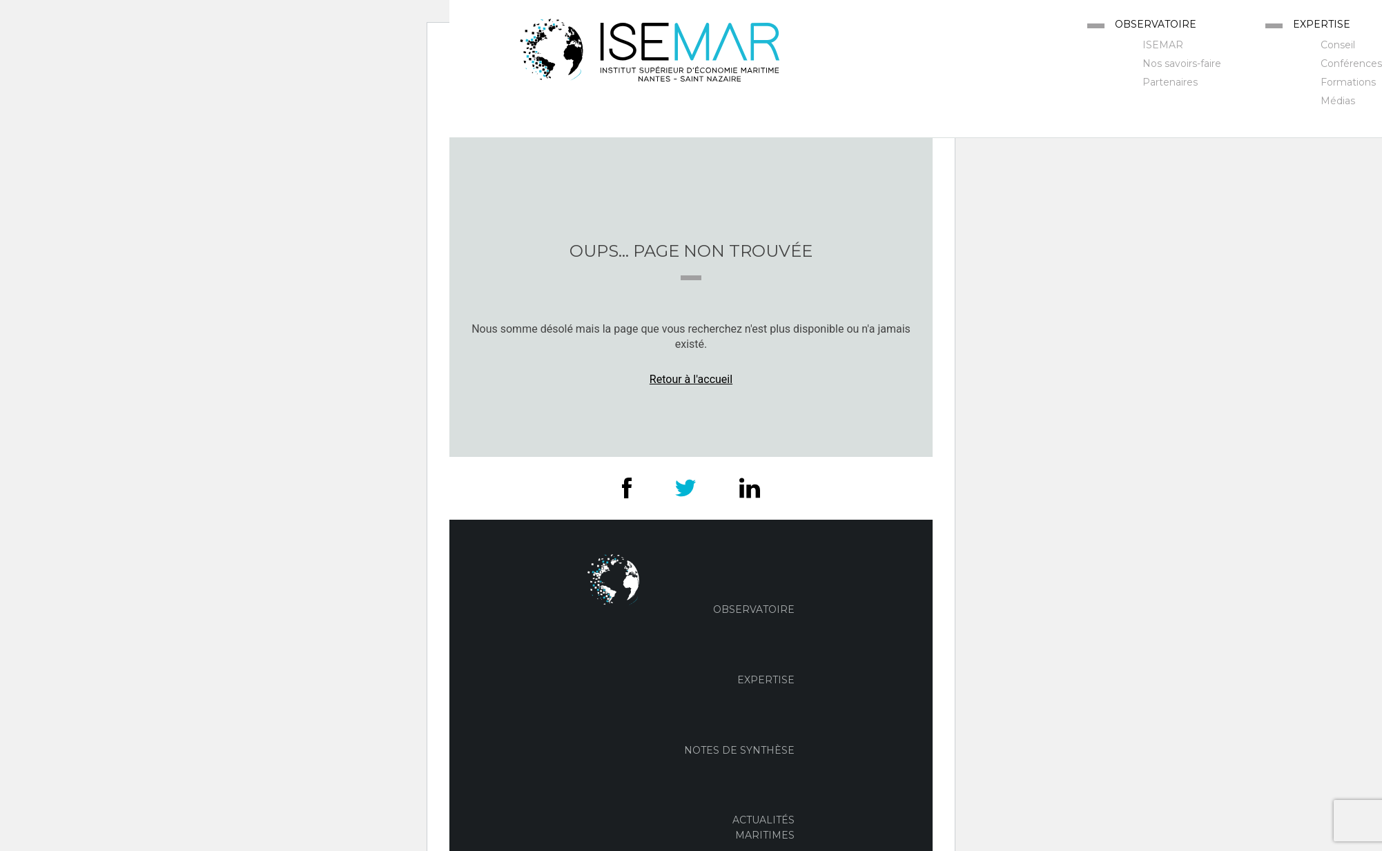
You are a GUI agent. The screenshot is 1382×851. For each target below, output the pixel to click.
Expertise (1321, 24)
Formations (1348, 82)
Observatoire (1155, 24)
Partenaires (1170, 82)
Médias (1338, 101)
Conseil (1338, 45)
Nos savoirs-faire (1181, 63)
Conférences (1351, 63)
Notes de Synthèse (739, 750)
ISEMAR (1162, 45)
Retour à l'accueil (691, 379)
